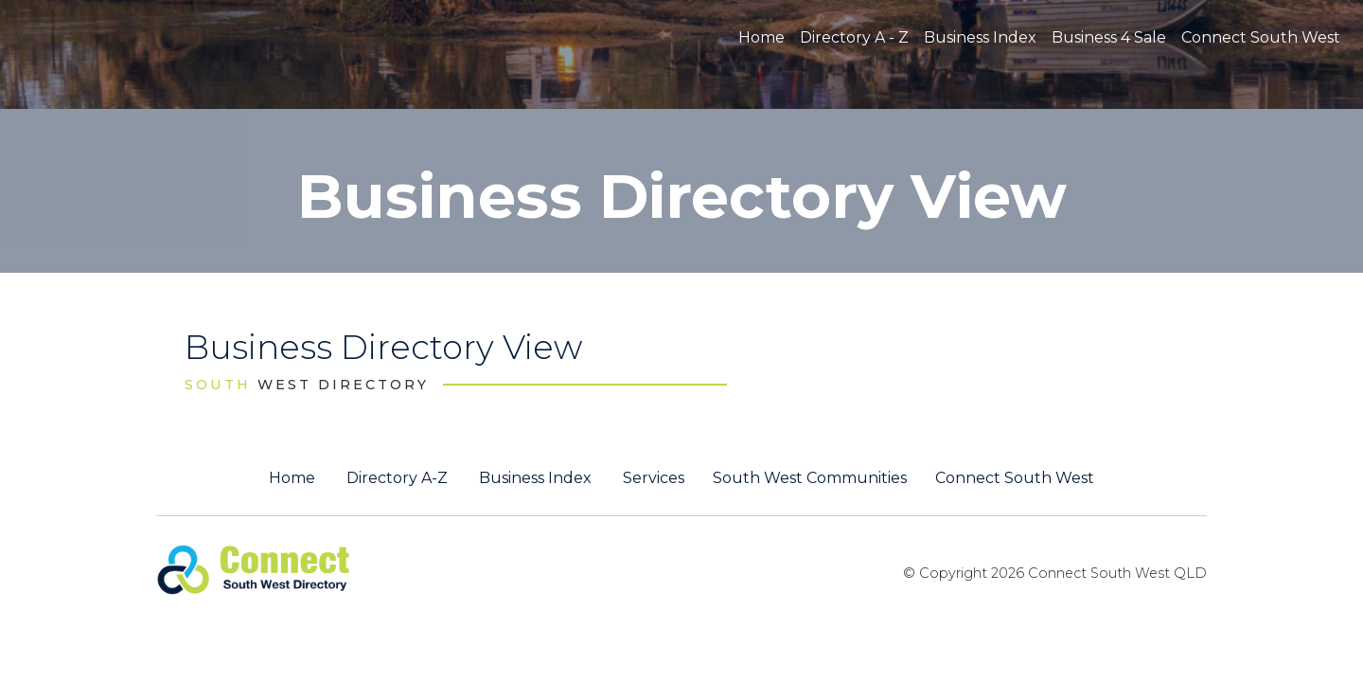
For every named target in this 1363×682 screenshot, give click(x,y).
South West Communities (810, 478)
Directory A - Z (854, 37)
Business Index (980, 37)
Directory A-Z (397, 478)
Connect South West (1260, 37)
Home (761, 37)
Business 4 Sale (1109, 37)
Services (653, 478)
